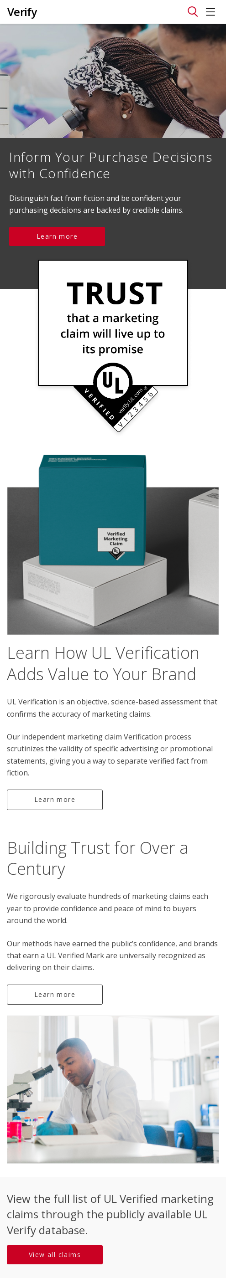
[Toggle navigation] (193, 12)
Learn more (57, 236)
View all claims (55, 1254)
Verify (22, 11)
